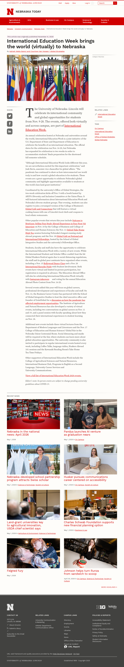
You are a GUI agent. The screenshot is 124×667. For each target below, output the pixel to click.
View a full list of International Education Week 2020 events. (53, 375)
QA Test (76, 654)
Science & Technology (87, 21)
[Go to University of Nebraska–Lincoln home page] (10, 11)
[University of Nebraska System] (112, 607)
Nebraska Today (28, 11)
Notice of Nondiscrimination (103, 629)
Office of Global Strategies (105, 137)
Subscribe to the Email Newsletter (15, 635)
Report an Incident (72, 645)
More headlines (108, 587)
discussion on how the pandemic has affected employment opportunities (55, 302)
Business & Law (52, 20)
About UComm (15, 625)
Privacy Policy (97, 632)
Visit (60, 3)
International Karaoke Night (38, 266)
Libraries (67, 630)
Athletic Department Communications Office (44, 627)
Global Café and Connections (38, 208)
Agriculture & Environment (14, 21)
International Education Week (107, 115)
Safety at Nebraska (99, 636)
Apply (67, 3)
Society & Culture (105, 21)
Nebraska (10, 29)
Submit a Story (15, 628)
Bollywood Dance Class (54, 263)
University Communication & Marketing (45, 621)
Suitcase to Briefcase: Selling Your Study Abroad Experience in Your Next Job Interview (55, 223)
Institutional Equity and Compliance (101, 625)
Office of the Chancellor (73, 641)
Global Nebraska (101, 140)
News (66, 637)
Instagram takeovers (39, 279)
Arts (29, 20)
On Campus (69, 20)
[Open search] (107, 3)
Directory (67, 620)
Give (74, 3)
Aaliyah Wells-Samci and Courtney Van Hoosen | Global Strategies (36, 51)
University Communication (23, 29)
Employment (69, 623)
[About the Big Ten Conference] (100, 607)
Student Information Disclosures (100, 640)
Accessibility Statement (101, 620)
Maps (66, 634)
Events (66, 627)
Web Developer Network (62, 654)
